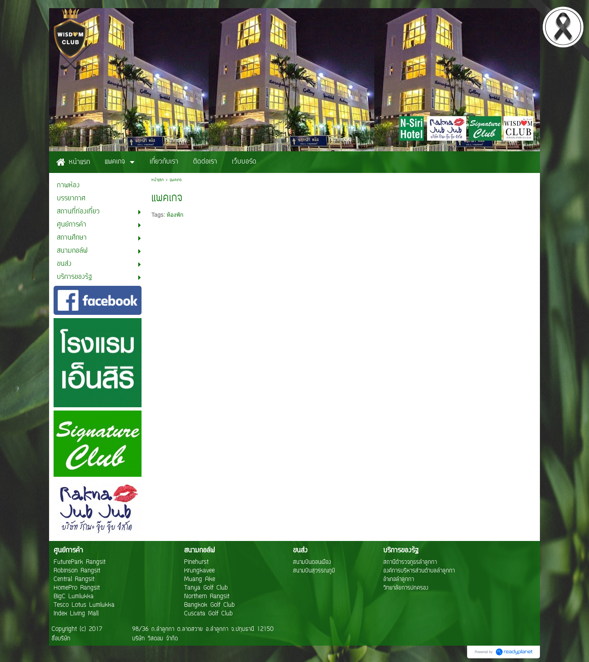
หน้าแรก (157, 180)
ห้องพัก (174, 214)
